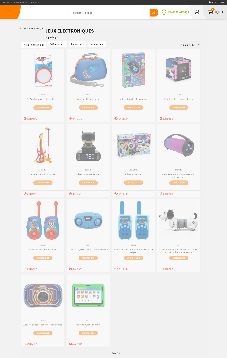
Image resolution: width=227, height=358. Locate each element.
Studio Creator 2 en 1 (133, 173)
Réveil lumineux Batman (88, 173)
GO (153, 12)
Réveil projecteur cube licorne (178, 98)
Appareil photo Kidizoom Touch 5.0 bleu (42, 324)
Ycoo (179, 245)
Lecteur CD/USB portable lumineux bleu (88, 248)
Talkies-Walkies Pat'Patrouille (43, 248)
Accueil (23, 28)
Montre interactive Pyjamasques (133, 98)
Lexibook (88, 169)
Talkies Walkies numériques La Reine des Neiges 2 (133, 250)
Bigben (179, 94)
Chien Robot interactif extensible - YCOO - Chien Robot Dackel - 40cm (178, 250)
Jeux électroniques (36, 28)
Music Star (42, 94)
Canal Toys (133, 169)
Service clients (216, 2)
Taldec (88, 320)
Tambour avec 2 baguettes (43, 98)
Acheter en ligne (43, 107)
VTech (88, 94)
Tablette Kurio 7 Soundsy (88, 324)
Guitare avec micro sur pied (43, 173)
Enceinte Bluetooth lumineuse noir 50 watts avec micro (178, 175)
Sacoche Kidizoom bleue (88, 98)
